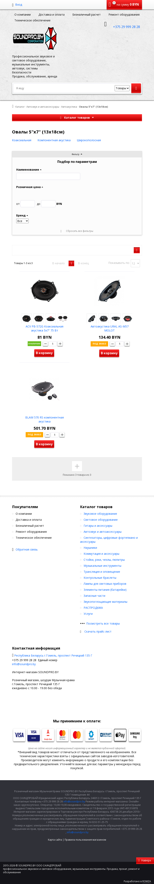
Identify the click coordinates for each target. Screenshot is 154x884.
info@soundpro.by (24, 664)
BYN (49, 203)
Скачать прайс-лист (97, 631)
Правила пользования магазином (85, 839)
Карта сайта (55, 839)
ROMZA (146, 881)
